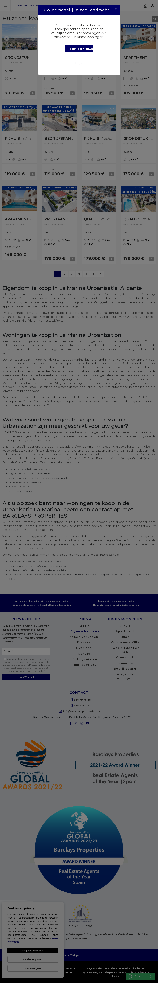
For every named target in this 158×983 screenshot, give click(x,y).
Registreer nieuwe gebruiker (80, 48)
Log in (79, 63)
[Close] (116, 9)
